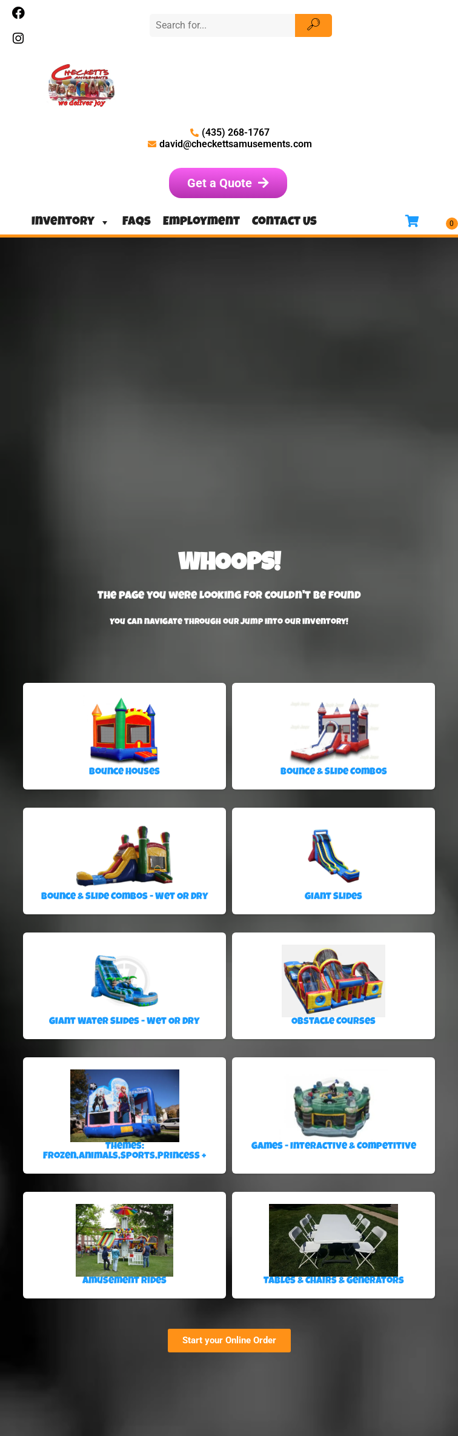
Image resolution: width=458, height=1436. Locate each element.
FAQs (136, 222)
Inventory (71, 222)
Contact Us (284, 222)
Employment (201, 222)
